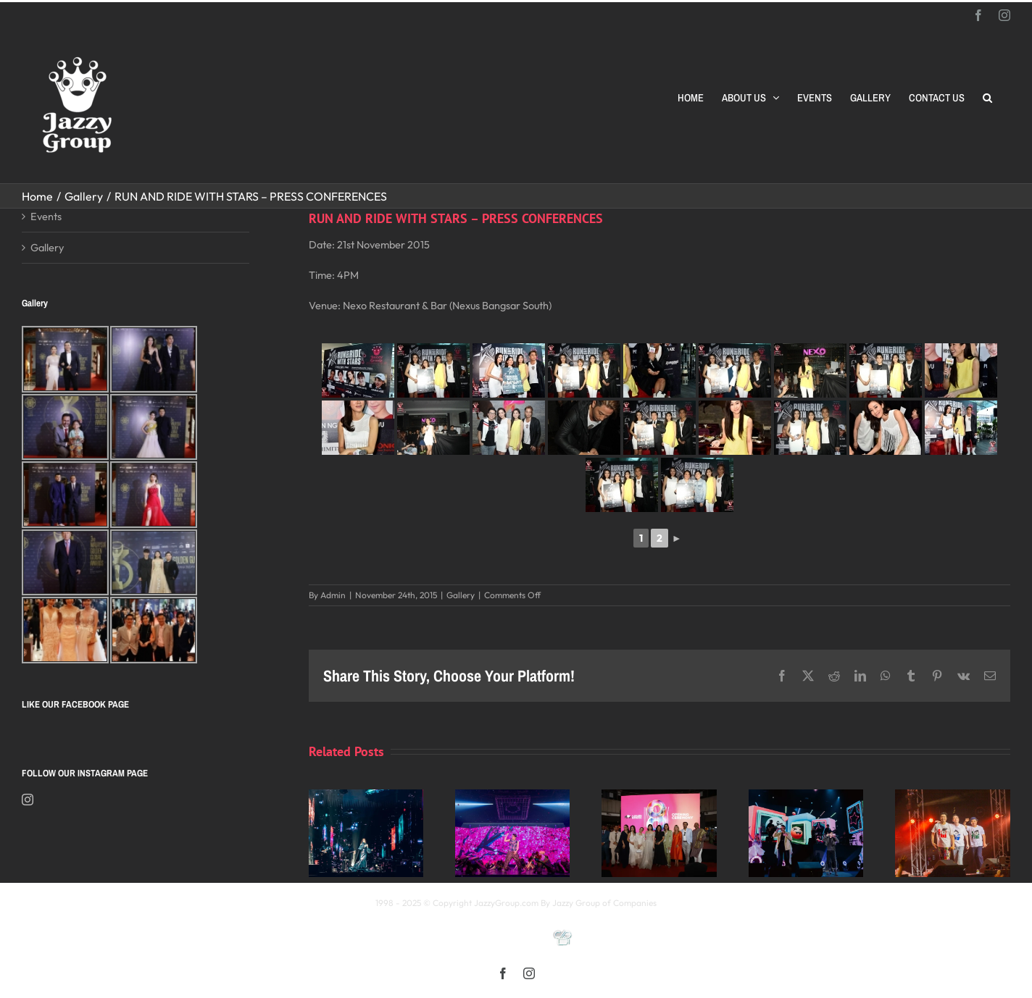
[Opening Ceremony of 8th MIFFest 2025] (659, 796)
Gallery (460, 595)
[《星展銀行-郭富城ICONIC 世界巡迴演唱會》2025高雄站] (512, 796)
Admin (333, 595)
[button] (987, 98)
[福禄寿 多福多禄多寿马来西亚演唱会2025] (952, 796)
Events (46, 216)
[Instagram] (27, 799)
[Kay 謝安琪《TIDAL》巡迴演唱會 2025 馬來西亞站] (366, 796)
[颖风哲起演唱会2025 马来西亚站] (806, 796)
